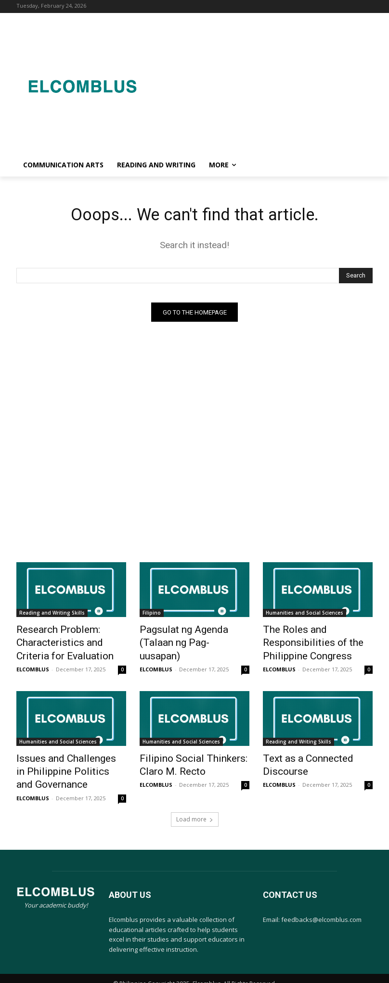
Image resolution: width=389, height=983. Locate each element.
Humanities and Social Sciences (304, 615)
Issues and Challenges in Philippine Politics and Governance (61, 763)
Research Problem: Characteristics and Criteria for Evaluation (66, 641)
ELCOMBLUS (32, 664)
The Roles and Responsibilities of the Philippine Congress (318, 636)
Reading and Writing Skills (52, 615)
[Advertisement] (268, 84)
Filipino (152, 615)
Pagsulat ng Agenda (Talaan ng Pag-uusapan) (190, 636)
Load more (194, 807)
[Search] (356, 277)
